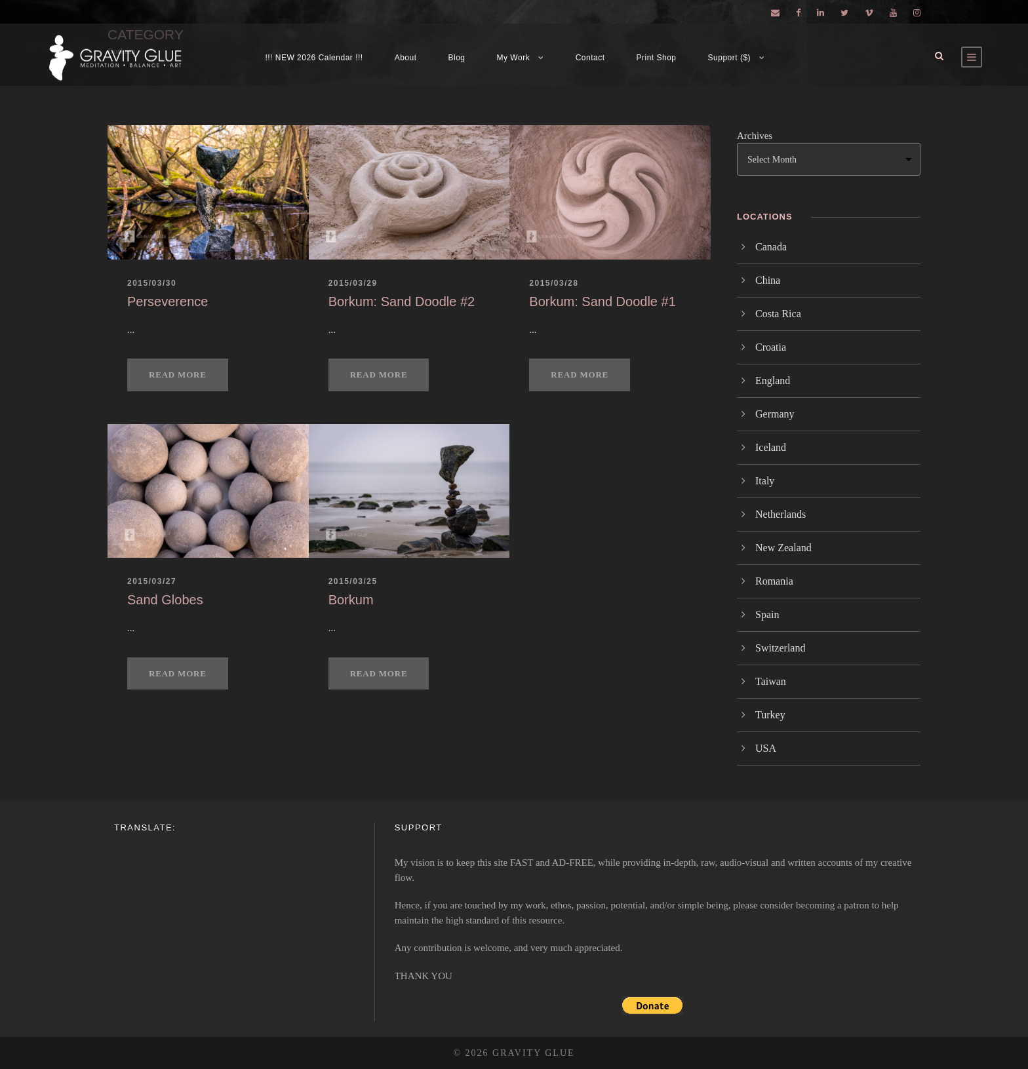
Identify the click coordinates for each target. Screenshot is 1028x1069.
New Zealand (783, 547)
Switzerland (780, 647)
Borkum (351, 600)
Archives (754, 135)
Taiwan (770, 681)
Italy (764, 480)
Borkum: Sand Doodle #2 (401, 301)
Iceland (770, 447)
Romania (774, 581)
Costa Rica (778, 313)
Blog (456, 57)
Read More (178, 374)
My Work (513, 57)
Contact (590, 57)
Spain (767, 614)
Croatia (770, 347)
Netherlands (780, 514)
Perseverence (167, 301)
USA (765, 748)
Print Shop (657, 57)
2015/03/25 (353, 581)
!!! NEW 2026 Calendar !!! (314, 57)
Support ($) (729, 57)
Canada (771, 246)
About (406, 57)
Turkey (770, 714)
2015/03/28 (553, 283)
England (772, 380)
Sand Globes (165, 600)
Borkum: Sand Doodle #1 (602, 301)
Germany (775, 413)
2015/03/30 (151, 283)
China (767, 280)
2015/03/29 (353, 283)
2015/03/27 (151, 581)
